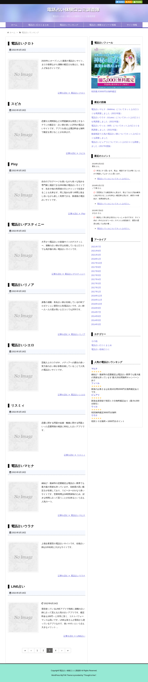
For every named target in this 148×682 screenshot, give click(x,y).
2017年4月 (96, 279)
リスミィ (18, 405)
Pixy (14, 164)
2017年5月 (96, 275)
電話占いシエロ (22, 345)
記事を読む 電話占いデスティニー (68, 274)
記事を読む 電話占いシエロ (71, 394)
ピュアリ (95, 395)
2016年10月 (96, 304)
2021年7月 (96, 246)
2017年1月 (96, 291)
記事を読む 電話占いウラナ (71, 575)
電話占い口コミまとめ (38, 25)
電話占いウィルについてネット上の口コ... (113, 179)
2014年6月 (96, 316)
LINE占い (18, 586)
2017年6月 (96, 271)
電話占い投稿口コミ (100, 349)
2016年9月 (96, 308)
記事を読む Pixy (76, 213)
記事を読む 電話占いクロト (71, 93)
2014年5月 (96, 320)
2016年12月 (96, 296)
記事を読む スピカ (75, 153)
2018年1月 (96, 259)
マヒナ (94, 368)
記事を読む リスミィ (74, 455)
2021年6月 (96, 251)
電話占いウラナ (22, 526)
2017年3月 (96, 283)
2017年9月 (96, 267)
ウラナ (94, 415)
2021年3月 (96, 255)
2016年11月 (96, 300)
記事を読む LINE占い (74, 636)
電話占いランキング (69, 25)
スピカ (16, 104)
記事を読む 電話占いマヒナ (71, 515)
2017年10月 (96, 263)
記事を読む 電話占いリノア (71, 334)
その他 (94, 341)
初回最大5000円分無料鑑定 (103, 91)
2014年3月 (96, 324)
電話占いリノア (22, 285)
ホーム (14, 25)
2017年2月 (96, 287)
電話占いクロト (22, 43)
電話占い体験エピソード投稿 (102, 25)
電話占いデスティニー (27, 224)
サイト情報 (132, 25)
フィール (95, 383)
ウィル (94, 406)
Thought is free (90, 675)
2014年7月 (96, 312)
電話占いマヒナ (22, 466)
